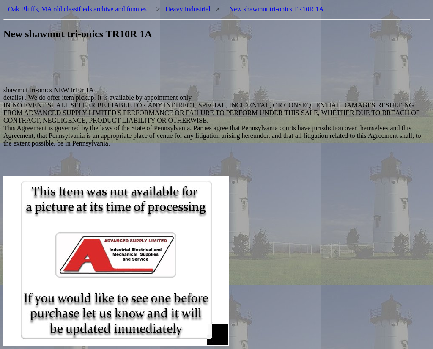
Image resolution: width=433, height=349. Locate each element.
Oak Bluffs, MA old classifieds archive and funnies (77, 9)
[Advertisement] (157, 67)
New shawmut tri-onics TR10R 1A (276, 9)
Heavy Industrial (188, 9)
